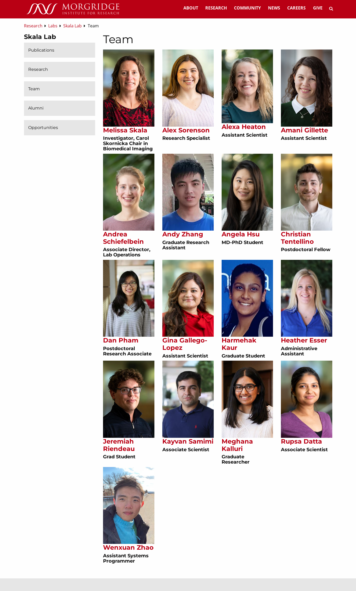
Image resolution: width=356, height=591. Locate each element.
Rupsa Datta (301, 441)
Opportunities (43, 127)
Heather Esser (304, 340)
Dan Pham (120, 340)
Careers (296, 8)
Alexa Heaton (244, 127)
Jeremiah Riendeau (119, 445)
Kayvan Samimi (187, 441)
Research (216, 8)
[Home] (72, 9)
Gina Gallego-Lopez (184, 343)
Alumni (35, 108)
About (190, 8)
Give (318, 8)
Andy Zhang (182, 234)
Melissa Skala (125, 130)
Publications (41, 50)
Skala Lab (40, 37)
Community (247, 8)
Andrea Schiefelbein (123, 237)
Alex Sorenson (186, 130)
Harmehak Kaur (239, 343)
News (274, 8)
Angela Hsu (241, 234)
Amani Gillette (304, 130)
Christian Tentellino (297, 237)
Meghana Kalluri (237, 445)
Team (34, 88)
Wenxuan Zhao (128, 547)
